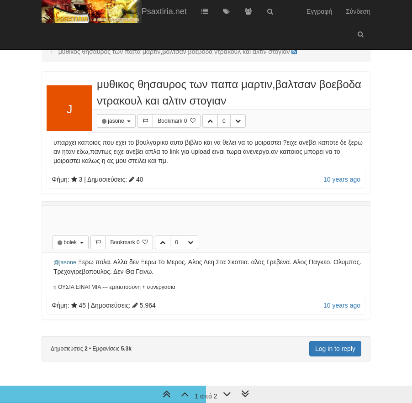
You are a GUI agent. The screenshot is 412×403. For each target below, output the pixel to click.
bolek (70, 242)
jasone (117, 121)
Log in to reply (335, 348)
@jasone (64, 262)
